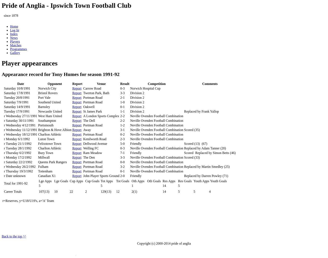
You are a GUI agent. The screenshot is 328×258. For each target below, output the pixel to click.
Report (77, 88)
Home (14, 26)
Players (15, 41)
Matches (15, 45)
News (14, 38)
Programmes (18, 49)
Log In (14, 30)
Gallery (15, 53)
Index (14, 34)
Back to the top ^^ (14, 236)
